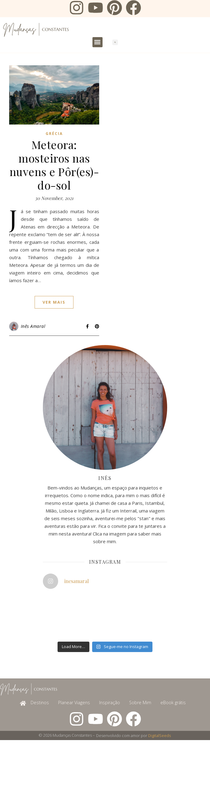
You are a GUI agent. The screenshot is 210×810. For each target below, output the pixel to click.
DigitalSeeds (159, 735)
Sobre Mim (140, 702)
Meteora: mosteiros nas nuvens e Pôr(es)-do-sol (54, 164)
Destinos (40, 702)
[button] (97, 42)
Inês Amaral (33, 326)
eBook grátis (173, 702)
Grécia (54, 133)
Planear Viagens (74, 702)
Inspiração (109, 702)
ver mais (54, 302)
